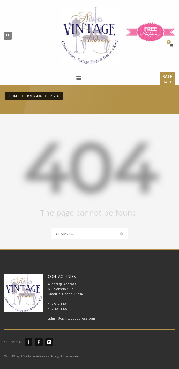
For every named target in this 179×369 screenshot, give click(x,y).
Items (167, 79)
